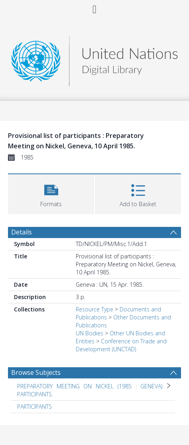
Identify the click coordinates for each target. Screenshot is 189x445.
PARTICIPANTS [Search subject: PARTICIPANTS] (34, 406)
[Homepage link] (94, 58)
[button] (51, 193)
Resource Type (94, 309)
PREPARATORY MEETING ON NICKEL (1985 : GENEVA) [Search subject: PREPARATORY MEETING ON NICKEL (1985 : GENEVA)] (89, 386)
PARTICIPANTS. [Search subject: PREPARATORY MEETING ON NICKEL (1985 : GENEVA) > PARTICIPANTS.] (35, 394)
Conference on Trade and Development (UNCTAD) (121, 345)
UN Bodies (89, 333)
